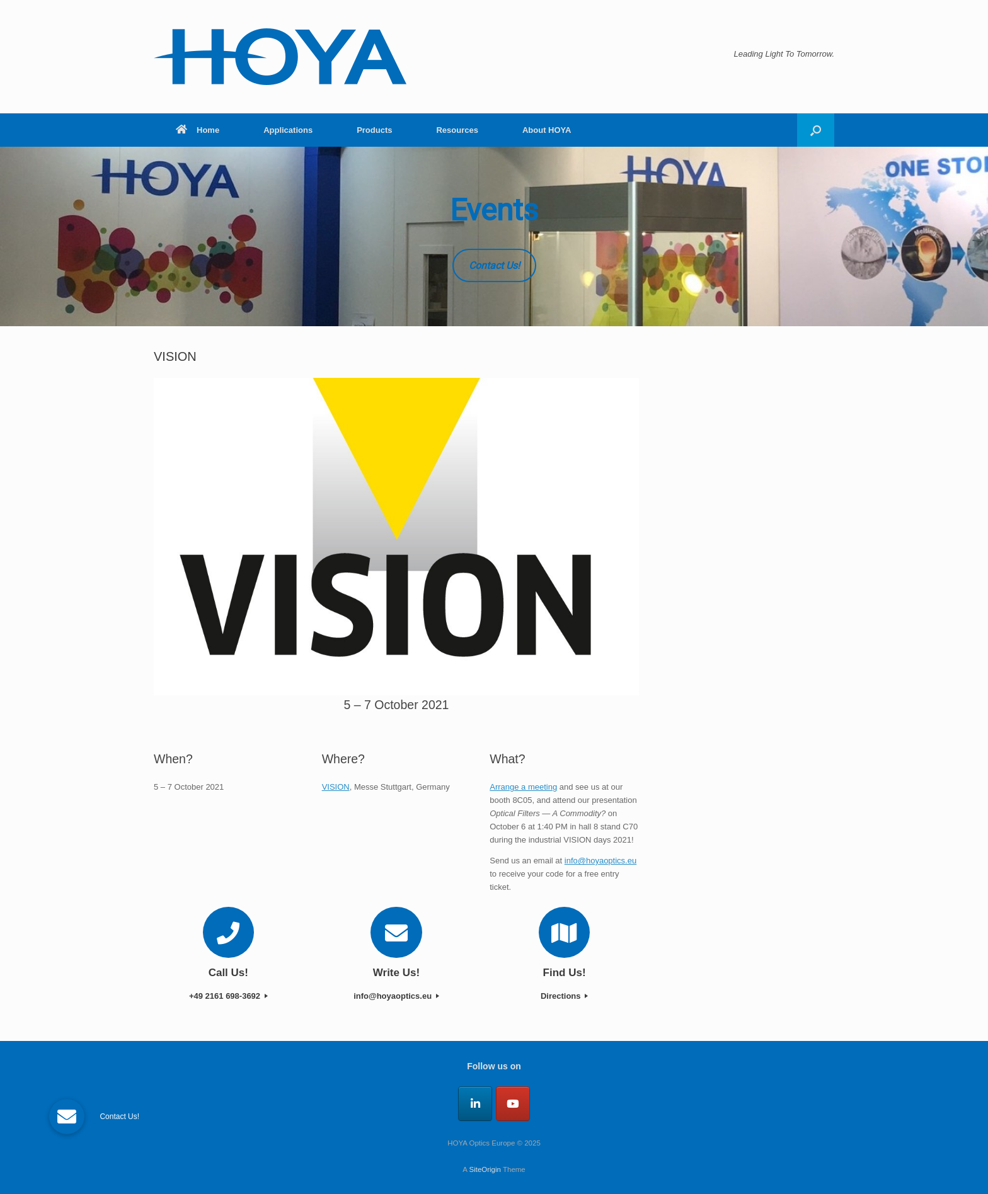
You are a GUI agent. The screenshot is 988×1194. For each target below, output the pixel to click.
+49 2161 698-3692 (228, 996)
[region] (494, 236)
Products (374, 130)
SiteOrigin (485, 1169)
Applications (288, 130)
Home (197, 130)
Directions (564, 996)
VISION (336, 787)
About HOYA (547, 130)
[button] (815, 130)
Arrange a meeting (523, 787)
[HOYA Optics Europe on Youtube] (513, 1103)
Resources (457, 130)
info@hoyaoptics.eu (600, 860)
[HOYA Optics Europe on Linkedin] (475, 1103)
